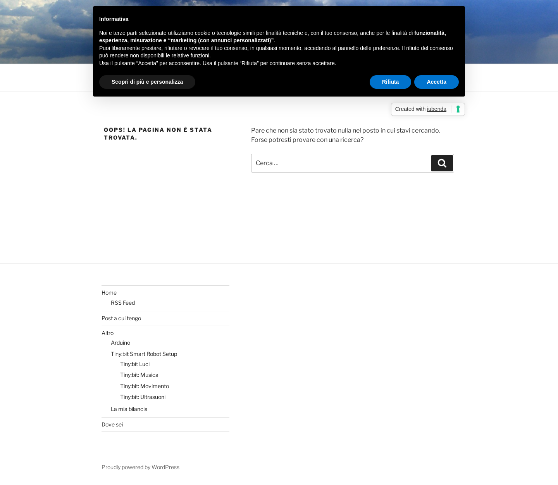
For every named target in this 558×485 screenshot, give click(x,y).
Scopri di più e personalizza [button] (147, 82)
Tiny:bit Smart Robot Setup (144, 353)
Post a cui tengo (121, 318)
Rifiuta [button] (390, 82)
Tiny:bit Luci (135, 364)
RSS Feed (123, 302)
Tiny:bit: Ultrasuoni (142, 397)
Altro (108, 333)
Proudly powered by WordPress (140, 467)
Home (109, 292)
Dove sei (112, 424)
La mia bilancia (129, 409)
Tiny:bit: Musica (139, 374)
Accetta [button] (436, 82)
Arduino (120, 342)
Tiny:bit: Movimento (144, 386)
